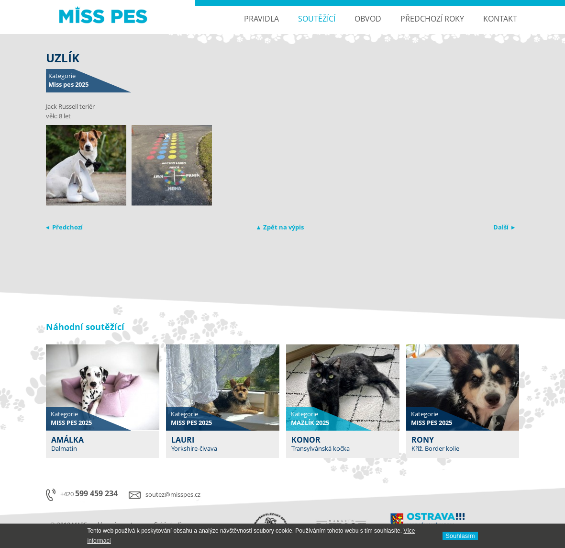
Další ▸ (504, 227)
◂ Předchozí (64, 227)
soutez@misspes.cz (172, 494)
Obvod (368, 18)
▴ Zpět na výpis (280, 227)
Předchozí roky (432, 18)
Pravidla (261, 18)
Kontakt (500, 18)
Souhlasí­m (460, 535)
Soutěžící (316, 18)
